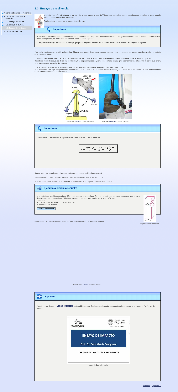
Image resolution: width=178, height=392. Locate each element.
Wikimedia (78, 121)
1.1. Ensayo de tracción (15, 22)
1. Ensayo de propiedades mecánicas (14, 17)
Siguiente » (156, 386)
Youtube (85, 284)
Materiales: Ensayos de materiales (17, 13)
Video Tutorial (64, 306)
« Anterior (146, 386)
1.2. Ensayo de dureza (15, 25)
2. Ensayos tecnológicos (13, 31)
